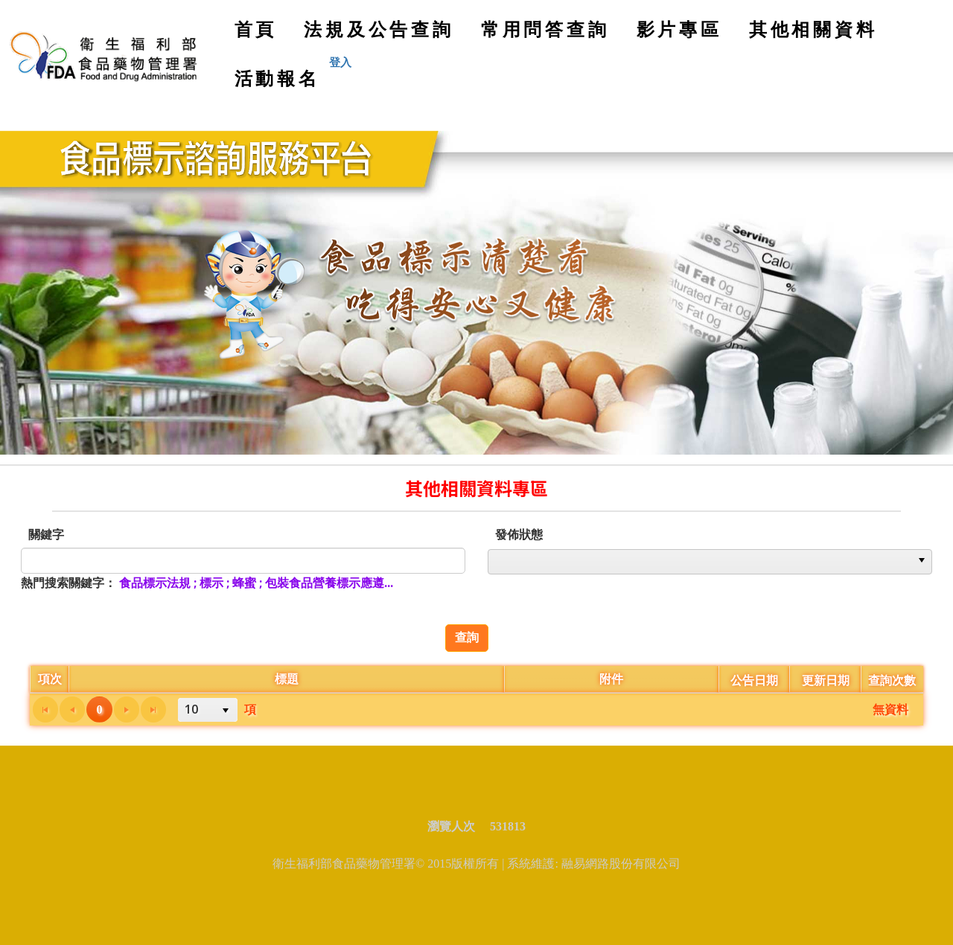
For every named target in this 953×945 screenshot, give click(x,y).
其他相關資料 (813, 28)
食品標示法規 (155, 582)
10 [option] (191, 709)
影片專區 (679, 28)
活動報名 (277, 77)
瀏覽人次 (457, 826)
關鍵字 (46, 534)
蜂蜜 (244, 582)
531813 (508, 826)
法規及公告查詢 (379, 28)
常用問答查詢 (545, 28)
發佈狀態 (519, 534)
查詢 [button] (467, 637)
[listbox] (710, 561)
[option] (700, 562)
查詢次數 (892, 680)
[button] (921, 562)
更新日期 (826, 680)
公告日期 (754, 680)
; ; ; (256, 582)
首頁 (261, 35)
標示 (211, 582)
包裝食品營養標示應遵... (329, 582)
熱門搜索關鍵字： (68, 582)
